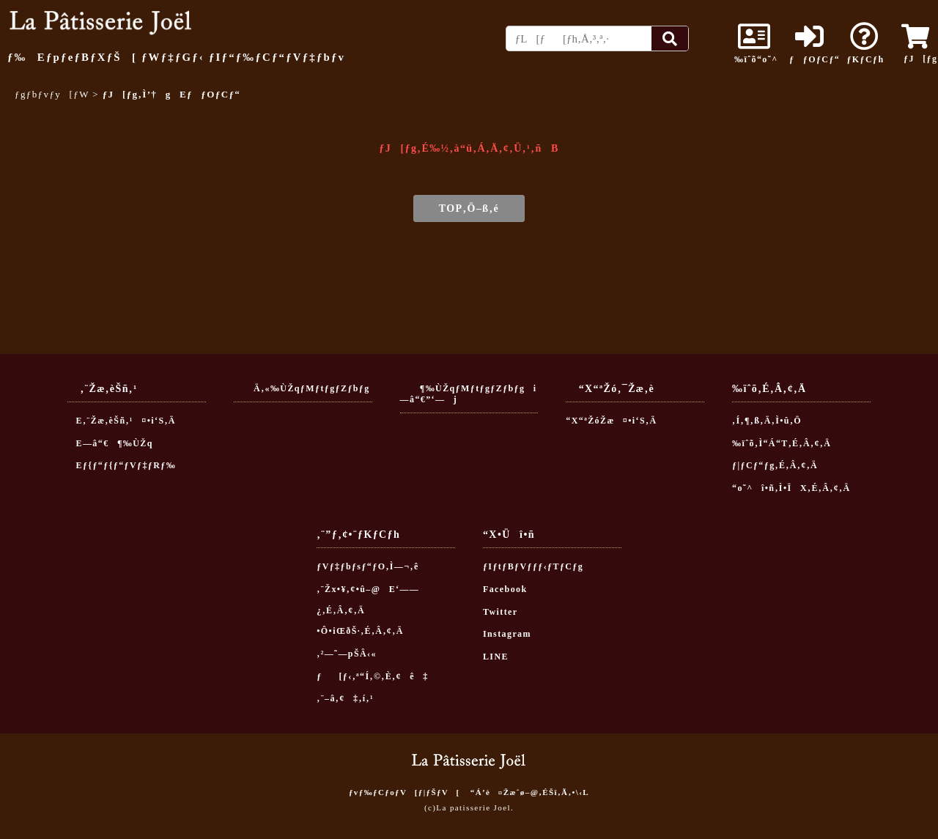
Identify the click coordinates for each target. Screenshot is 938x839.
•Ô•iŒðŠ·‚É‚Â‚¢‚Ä (360, 631)
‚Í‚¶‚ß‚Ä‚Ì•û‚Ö (767, 420)
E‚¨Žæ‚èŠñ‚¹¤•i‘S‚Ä (121, 420)
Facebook (505, 589)
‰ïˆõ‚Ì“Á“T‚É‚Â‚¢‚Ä (781, 443)
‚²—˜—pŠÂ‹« (347, 653)
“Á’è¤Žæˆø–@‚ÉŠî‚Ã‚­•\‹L (529, 792)
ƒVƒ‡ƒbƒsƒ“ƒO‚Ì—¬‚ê (367, 566)
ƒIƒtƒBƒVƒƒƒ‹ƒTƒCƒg (533, 566)
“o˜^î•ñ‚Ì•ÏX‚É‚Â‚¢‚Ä (791, 488)
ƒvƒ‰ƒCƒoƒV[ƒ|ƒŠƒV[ (404, 792)
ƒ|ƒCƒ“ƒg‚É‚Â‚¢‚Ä (775, 465)
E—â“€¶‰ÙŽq (110, 443)
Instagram (507, 634)
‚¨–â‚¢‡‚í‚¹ (345, 698)
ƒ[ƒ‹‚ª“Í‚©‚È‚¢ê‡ (373, 676)
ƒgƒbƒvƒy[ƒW (52, 94)
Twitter (500, 612)
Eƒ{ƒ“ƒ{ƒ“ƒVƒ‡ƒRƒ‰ (121, 465)
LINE (496, 656)
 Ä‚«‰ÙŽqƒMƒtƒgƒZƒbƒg (302, 388)
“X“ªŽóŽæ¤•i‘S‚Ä (611, 420)
